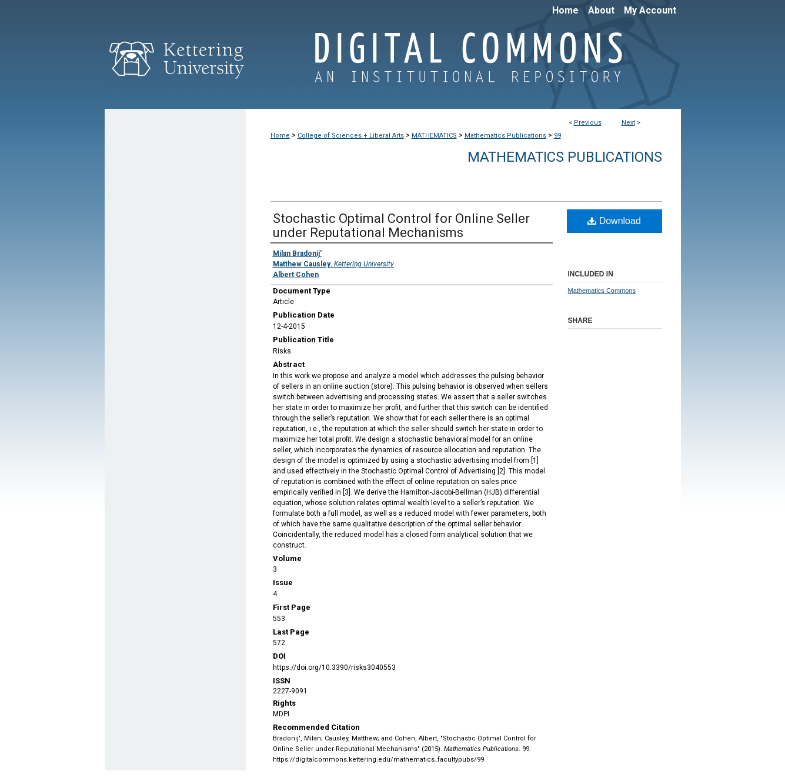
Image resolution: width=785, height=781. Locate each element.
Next (628, 122)
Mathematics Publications (505, 135)
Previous (588, 122)
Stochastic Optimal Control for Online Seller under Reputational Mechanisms (401, 225)
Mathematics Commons (602, 290)
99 (557, 135)
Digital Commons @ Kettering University (463, 63)
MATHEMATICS (434, 135)
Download (614, 221)
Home (280, 135)
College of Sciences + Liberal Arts (351, 135)
